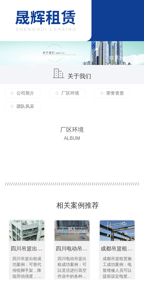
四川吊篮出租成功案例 (28, 249)
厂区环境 (70, 92)
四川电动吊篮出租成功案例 (73, 249)
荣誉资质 (115, 92)
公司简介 (25, 92)
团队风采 (25, 106)
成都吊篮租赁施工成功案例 (118, 249)
